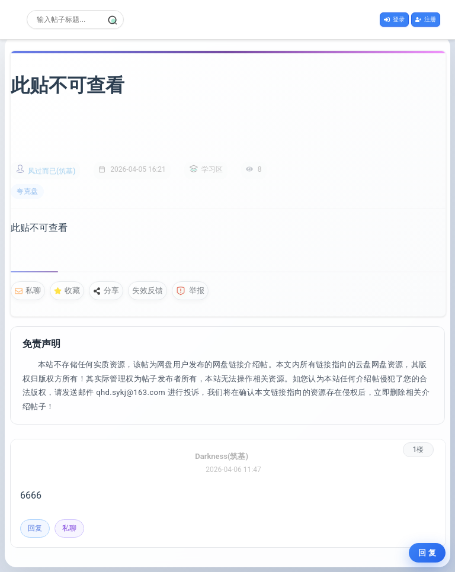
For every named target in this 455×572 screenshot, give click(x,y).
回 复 (427, 552)
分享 (106, 290)
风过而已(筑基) (51, 171)
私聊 (28, 290)
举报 (190, 290)
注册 (425, 19)
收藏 (67, 290)
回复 (35, 528)
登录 (394, 19)
